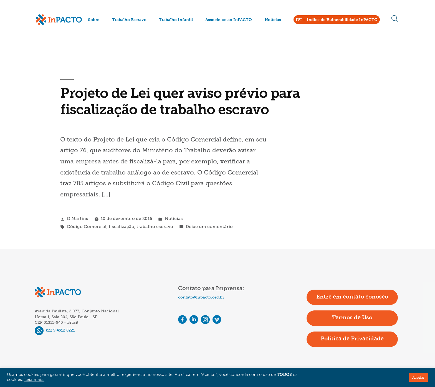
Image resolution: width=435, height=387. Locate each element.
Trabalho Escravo (129, 20)
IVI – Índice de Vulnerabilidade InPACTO (337, 20)
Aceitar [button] (418, 377)
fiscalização (121, 226)
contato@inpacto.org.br (201, 297)
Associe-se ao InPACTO (228, 20)
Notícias (273, 20)
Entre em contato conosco (352, 297)
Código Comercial (87, 226)
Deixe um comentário (209, 226)
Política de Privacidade (352, 339)
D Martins (77, 218)
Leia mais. (34, 380)
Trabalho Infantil (176, 20)
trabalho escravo (154, 226)
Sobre (93, 20)
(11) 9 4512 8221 (55, 330)
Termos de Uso (352, 318)
